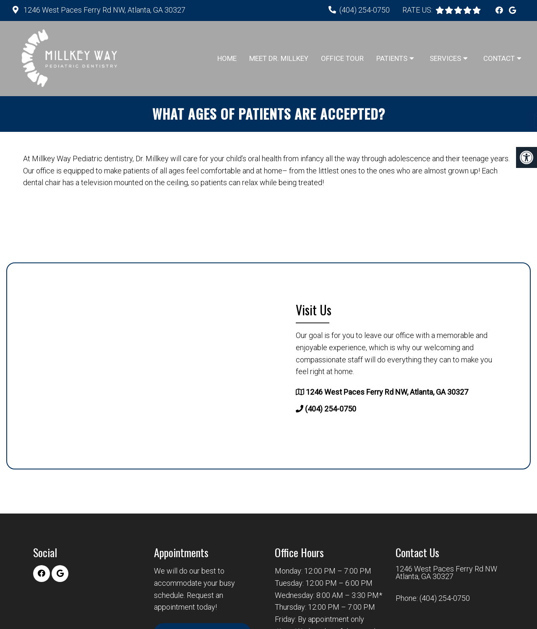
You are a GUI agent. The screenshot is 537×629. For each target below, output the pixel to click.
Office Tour (342, 58)
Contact (499, 58)
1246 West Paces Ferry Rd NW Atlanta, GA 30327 (446, 572)
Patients (391, 58)
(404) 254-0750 (364, 9)
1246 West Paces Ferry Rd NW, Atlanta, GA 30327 (103, 9)
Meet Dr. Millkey (278, 58)
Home (227, 58)
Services (445, 58)
